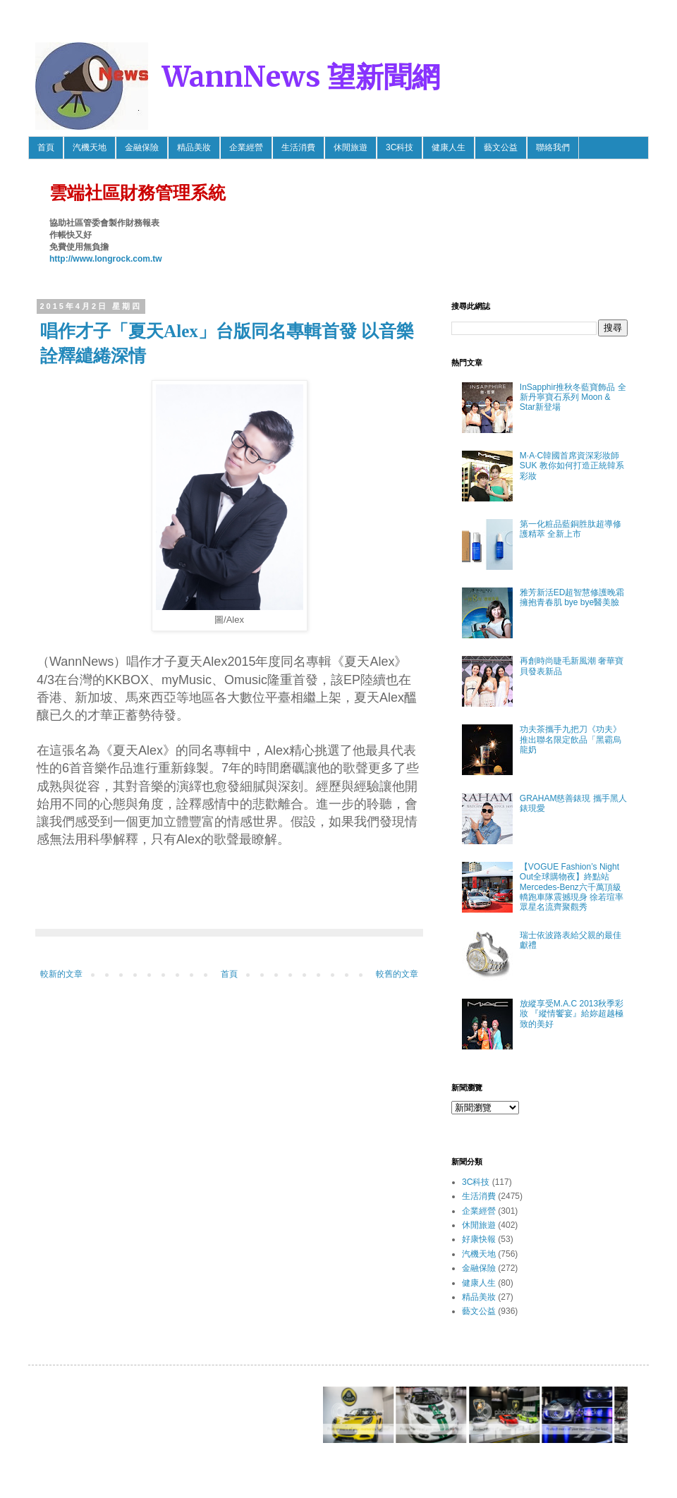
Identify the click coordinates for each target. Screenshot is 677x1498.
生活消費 (298, 147)
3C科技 (399, 147)
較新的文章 (61, 974)
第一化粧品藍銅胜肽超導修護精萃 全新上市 (570, 529)
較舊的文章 (397, 974)
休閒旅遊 (350, 147)
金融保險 (142, 147)
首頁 (45, 147)
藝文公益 (501, 147)
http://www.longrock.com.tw (105, 259)
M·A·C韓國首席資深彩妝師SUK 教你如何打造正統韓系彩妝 (572, 466)
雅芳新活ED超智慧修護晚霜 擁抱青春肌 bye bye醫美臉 (572, 597)
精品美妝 (194, 147)
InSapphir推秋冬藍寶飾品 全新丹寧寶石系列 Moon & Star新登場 (573, 397)
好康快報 (479, 1239)
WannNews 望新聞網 (301, 77)
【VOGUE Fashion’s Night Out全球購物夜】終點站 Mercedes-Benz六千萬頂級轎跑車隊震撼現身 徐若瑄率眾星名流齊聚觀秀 (571, 887)
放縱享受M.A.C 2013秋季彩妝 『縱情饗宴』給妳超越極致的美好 (571, 1014)
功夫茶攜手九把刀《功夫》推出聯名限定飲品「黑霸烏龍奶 (570, 739)
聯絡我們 (553, 147)
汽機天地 (89, 147)
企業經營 (246, 147)
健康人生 (448, 147)
